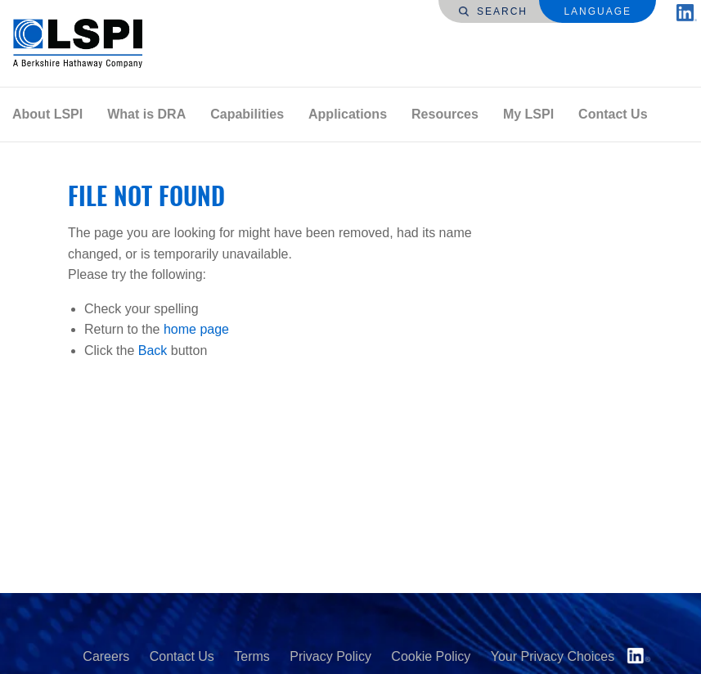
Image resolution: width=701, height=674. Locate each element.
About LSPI (47, 114)
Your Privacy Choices (552, 656)
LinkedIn (639, 655)
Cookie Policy (430, 656)
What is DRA (146, 114)
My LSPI (528, 114)
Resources (445, 114)
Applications (347, 114)
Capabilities (247, 114)
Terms (252, 656)
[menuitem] (47, 115)
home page (196, 329)
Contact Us (612, 114)
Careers (106, 656)
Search (493, 11)
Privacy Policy (330, 656)
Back (153, 350)
